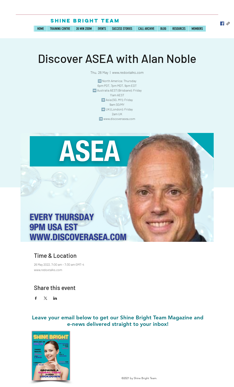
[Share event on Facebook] (36, 298)
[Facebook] (222, 23)
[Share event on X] (45, 298)
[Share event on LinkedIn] (55, 298)
